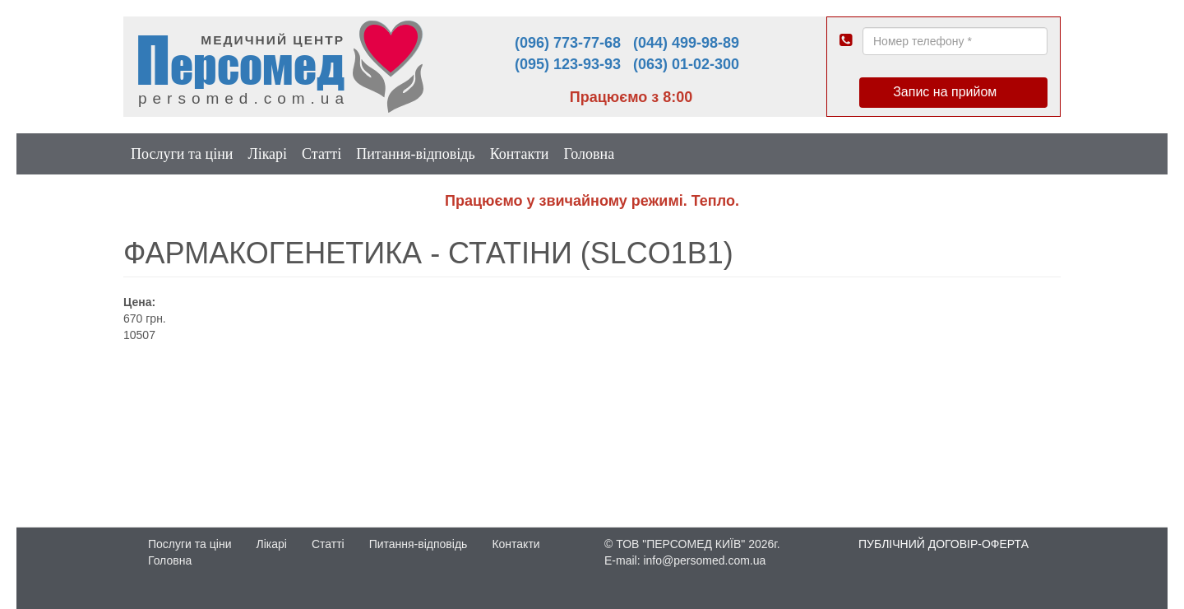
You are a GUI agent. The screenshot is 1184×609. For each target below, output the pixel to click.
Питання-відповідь (415, 154)
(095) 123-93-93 (568, 64)
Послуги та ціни (182, 154)
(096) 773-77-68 (568, 43)
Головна (588, 154)
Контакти (519, 154)
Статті (321, 154)
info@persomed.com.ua (704, 560)
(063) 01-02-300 (686, 64)
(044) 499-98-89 (686, 43)
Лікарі (267, 154)
